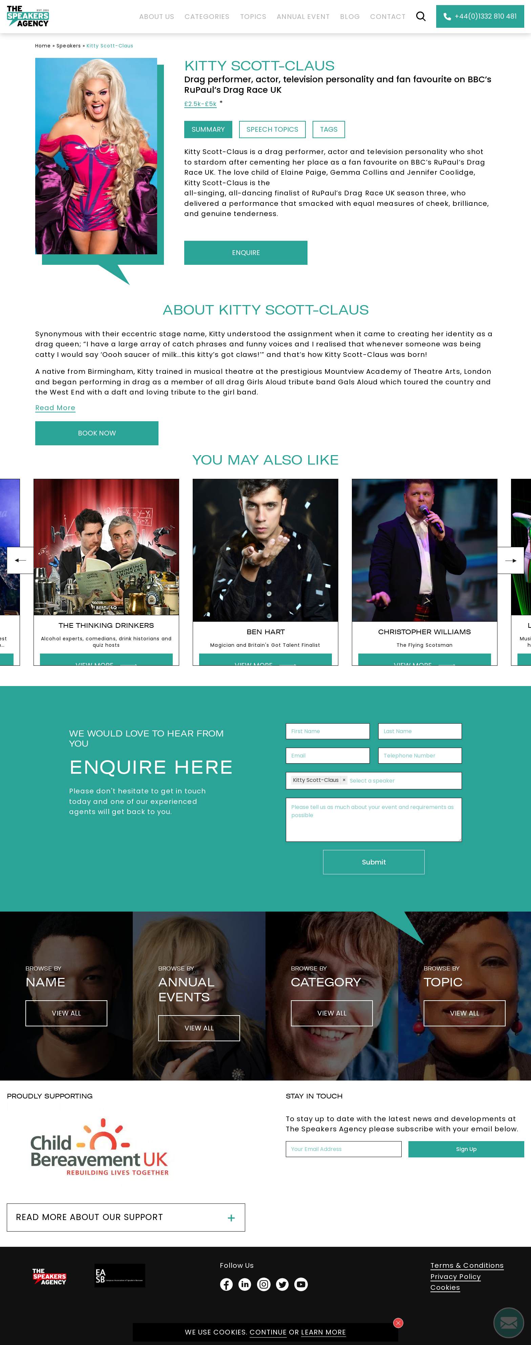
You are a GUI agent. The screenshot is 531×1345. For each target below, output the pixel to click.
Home (43, 45)
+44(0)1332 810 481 (480, 16)
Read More (55, 407)
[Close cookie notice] (398, 1323)
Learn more (323, 1332)
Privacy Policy (455, 1276)
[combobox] (402, 781)
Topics (253, 16)
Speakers (69, 45)
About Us (156, 16)
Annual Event (303, 16)
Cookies (445, 1287)
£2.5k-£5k (200, 104)
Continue (268, 1332)
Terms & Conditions (467, 1265)
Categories (207, 16)
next (510, 560)
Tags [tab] (329, 129)
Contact (388, 16)
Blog (350, 16)
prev (20, 560)
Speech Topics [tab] (272, 129)
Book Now (97, 433)
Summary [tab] (208, 129)
